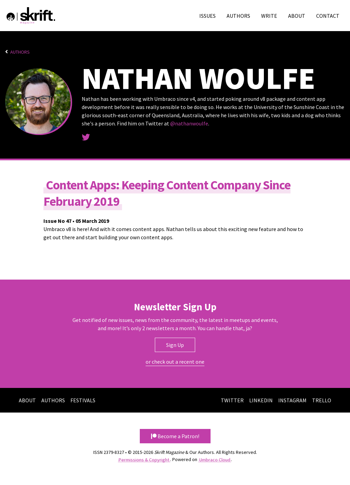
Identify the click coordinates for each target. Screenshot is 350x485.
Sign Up (175, 344)
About (296, 15)
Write (269, 15)
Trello (321, 400)
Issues (207, 15)
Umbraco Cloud (214, 459)
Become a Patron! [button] (175, 436)
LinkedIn (261, 400)
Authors (238, 15)
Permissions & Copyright (144, 459)
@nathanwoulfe (189, 123)
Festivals (82, 400)
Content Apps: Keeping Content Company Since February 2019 (167, 193)
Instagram (292, 400)
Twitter (232, 400)
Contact (327, 15)
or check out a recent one (175, 361)
